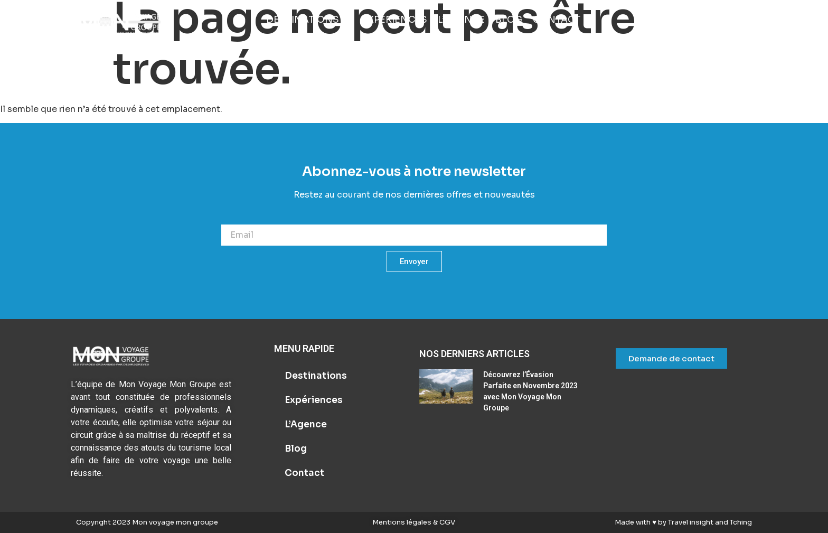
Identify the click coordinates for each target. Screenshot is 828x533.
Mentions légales (402, 522)
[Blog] (509, 20)
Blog (296, 448)
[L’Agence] (461, 20)
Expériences (314, 400)
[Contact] (557, 20)
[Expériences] (394, 20)
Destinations (316, 375)
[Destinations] (308, 20)
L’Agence (306, 424)
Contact (304, 473)
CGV (446, 522)
